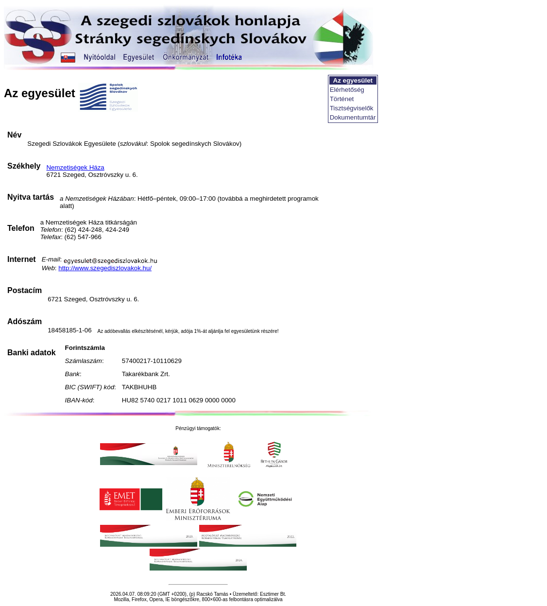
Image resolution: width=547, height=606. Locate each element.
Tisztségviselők (352, 108)
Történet (342, 99)
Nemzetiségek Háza (75, 167)
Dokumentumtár (353, 117)
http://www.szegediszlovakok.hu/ (105, 268)
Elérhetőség (347, 89)
